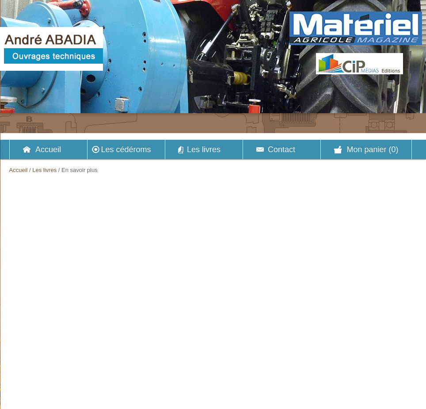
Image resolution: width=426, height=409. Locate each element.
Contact (281, 149)
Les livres (204, 149)
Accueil (48, 149)
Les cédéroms (126, 149)
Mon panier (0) (372, 149)
